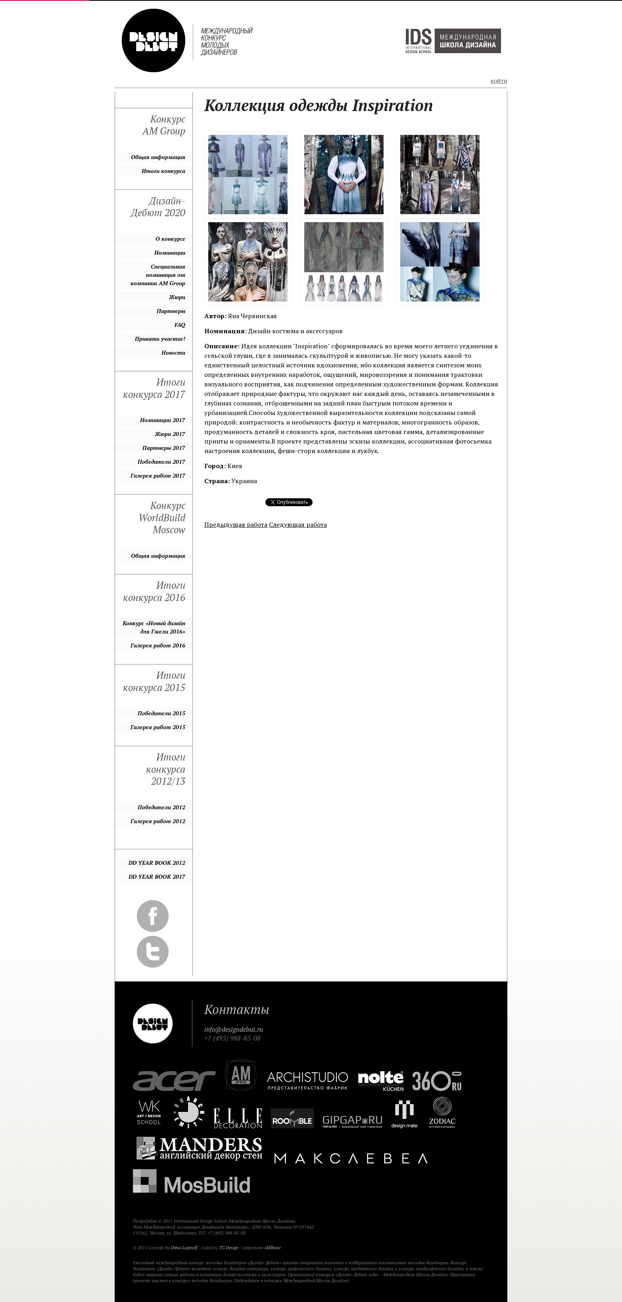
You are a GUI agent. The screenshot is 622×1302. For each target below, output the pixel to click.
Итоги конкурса (163, 171)
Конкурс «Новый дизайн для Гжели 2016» (154, 627)
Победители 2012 (161, 807)
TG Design (228, 1247)
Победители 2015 (161, 713)
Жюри (177, 297)
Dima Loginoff (184, 1247)
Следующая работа (298, 524)
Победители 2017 (161, 461)
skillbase (273, 1247)
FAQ (180, 324)
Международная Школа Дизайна (453, 41)
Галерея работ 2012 (158, 821)
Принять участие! (160, 338)
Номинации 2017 (162, 420)
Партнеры (171, 311)
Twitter (153, 952)
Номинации (169, 252)
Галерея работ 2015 (158, 727)
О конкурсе (170, 238)
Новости (173, 352)
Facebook (153, 916)
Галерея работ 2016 (158, 645)
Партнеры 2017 (163, 447)
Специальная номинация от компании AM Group (158, 275)
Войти (499, 81)
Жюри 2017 (170, 434)
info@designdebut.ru (233, 1029)
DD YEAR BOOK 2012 (157, 862)
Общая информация (158, 157)
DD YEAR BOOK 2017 (157, 876)
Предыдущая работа (235, 524)
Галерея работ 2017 (158, 475)
